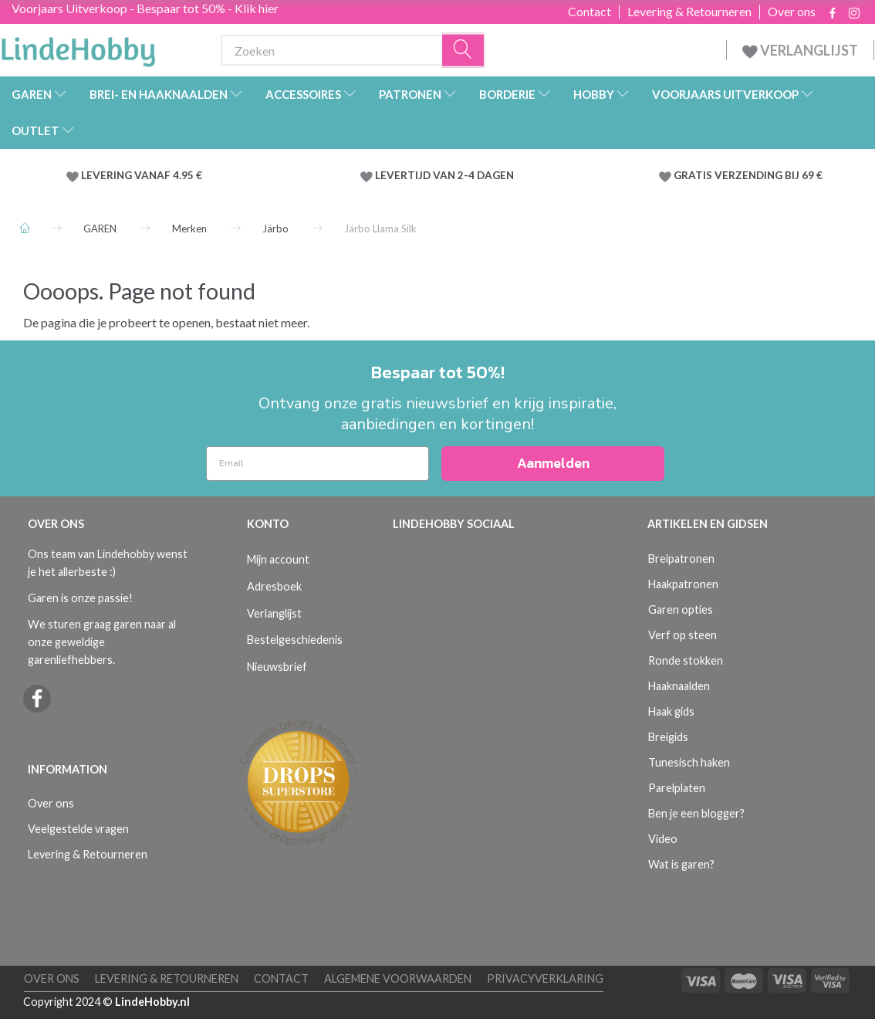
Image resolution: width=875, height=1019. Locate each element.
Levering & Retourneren (689, 12)
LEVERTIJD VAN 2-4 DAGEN (444, 175)
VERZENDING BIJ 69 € (769, 175)
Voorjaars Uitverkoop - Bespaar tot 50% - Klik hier (145, 8)
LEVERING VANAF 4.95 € (141, 175)
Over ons (792, 12)
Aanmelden (553, 462)
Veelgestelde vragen (78, 828)
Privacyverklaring (545, 978)
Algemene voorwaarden (397, 978)
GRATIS (694, 175)
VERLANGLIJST (800, 50)
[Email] (317, 463)
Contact (589, 12)
